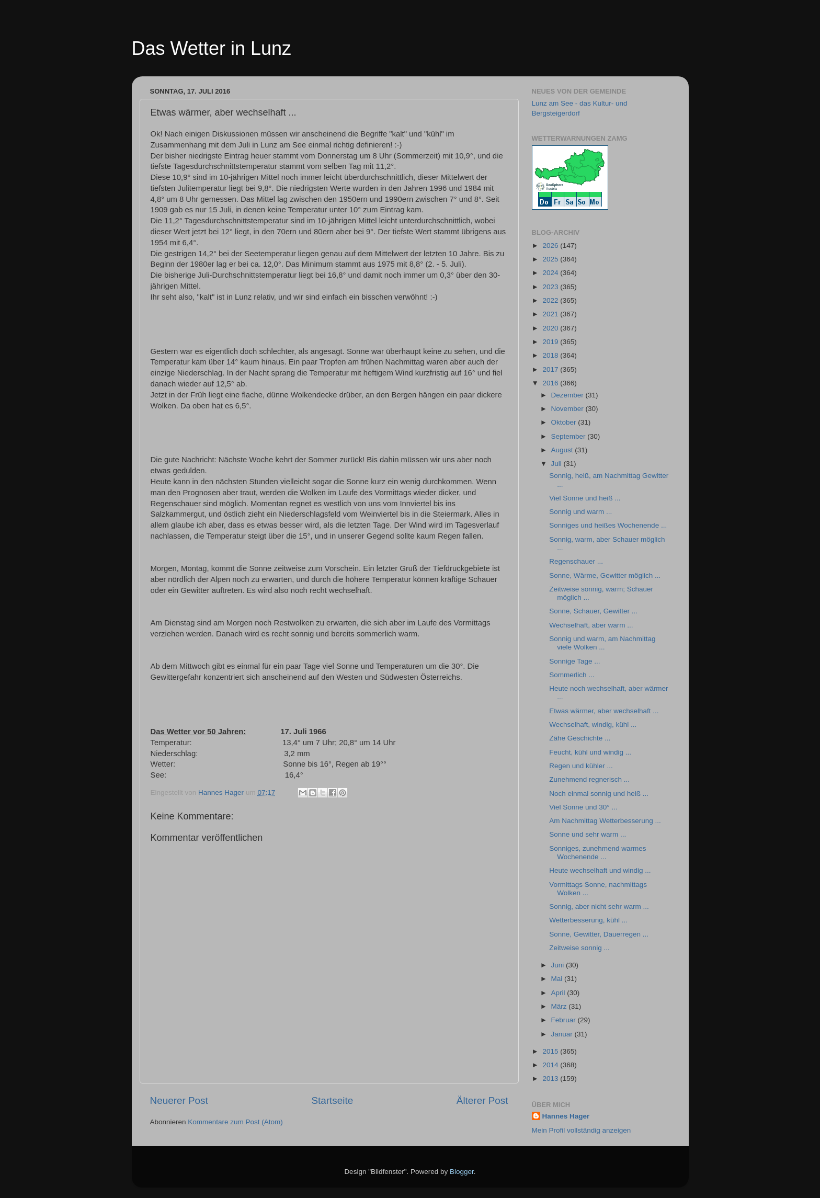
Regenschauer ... (576, 561)
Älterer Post (482, 1100)
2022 (551, 300)
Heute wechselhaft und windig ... (600, 870)
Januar (563, 1034)
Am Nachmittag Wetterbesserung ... (605, 821)
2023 (551, 287)
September (569, 436)
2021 (551, 314)
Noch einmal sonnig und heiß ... (598, 793)
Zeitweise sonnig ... (579, 948)
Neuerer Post (179, 1100)
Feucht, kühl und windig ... (590, 752)
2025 (551, 259)
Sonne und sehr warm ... (587, 834)
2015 (551, 1051)
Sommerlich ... (571, 675)
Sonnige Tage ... (574, 661)
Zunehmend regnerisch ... (589, 779)
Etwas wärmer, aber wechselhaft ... (603, 711)
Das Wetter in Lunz (211, 48)
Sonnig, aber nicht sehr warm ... (599, 906)
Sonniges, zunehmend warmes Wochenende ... (597, 853)
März (560, 1006)
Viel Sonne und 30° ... (583, 807)
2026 (551, 245)
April (559, 993)
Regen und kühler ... (581, 766)
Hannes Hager (566, 1116)
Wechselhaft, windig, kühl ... (592, 724)
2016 (551, 383)
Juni (558, 965)
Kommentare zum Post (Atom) (235, 1122)
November (568, 409)
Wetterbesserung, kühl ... (588, 920)
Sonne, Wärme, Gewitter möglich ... (604, 575)
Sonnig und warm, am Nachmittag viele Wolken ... (602, 643)
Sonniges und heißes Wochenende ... (608, 525)
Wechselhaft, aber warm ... (591, 625)
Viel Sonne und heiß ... (584, 498)
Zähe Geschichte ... (579, 738)
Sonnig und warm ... (580, 512)
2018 (551, 355)
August (563, 450)
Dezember (568, 395)
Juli (557, 463)
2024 (551, 273)
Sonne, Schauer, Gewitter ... (593, 611)
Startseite (332, 1100)
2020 (551, 328)
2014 (551, 1065)
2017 (551, 369)
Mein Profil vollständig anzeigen (581, 1130)
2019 (551, 342)
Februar (564, 1020)
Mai (558, 979)
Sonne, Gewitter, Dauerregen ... (598, 934)
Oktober (564, 422)
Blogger (462, 1172)
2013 (551, 1078)
